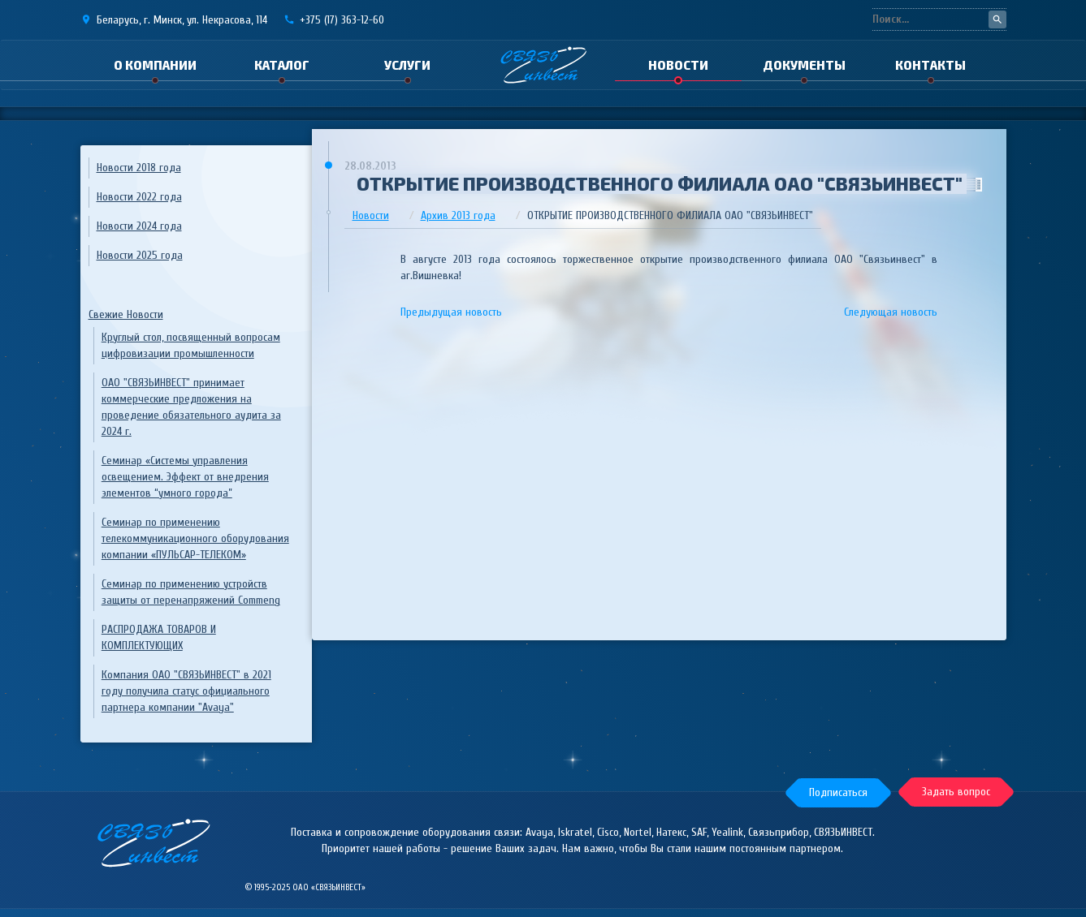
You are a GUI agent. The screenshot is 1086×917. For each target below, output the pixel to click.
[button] (835, 792)
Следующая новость (890, 312)
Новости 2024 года (139, 226)
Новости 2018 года (139, 167)
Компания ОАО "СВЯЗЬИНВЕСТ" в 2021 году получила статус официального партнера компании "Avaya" (186, 691)
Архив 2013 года (458, 215)
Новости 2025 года (140, 255)
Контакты (930, 65)
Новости (678, 65)
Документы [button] (804, 65)
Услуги (407, 65)
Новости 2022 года (139, 197)
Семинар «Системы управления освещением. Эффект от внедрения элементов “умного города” (185, 477)
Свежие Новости (126, 314)
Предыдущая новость (451, 312)
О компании (155, 65)
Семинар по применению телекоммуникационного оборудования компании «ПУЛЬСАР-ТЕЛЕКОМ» (195, 538)
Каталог (281, 65)
